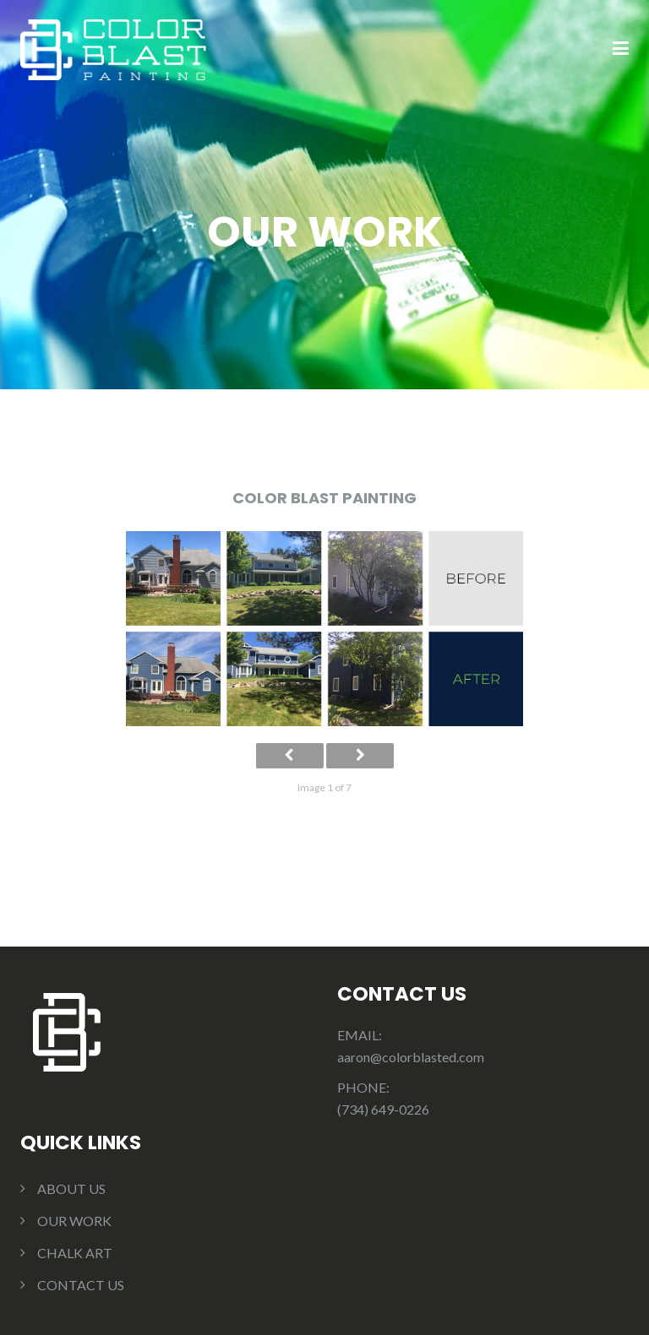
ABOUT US (71, 1188)
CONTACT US (80, 1285)
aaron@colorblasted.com (410, 1057)
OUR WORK (74, 1221)
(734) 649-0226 (383, 1109)
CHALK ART (74, 1253)
